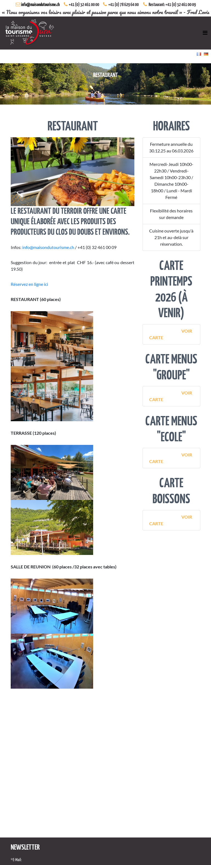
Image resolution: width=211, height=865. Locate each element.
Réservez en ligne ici (29, 284)
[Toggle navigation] (205, 33)
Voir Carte (170, 334)
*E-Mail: (16, 860)
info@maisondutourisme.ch (40, 4)
